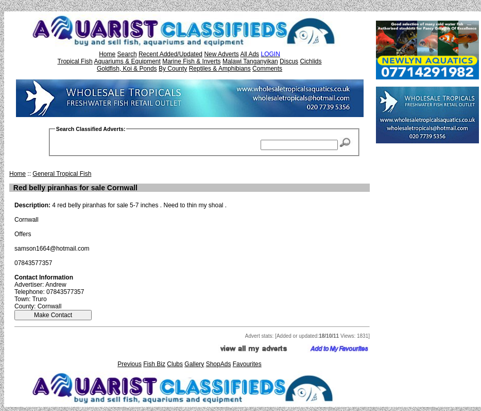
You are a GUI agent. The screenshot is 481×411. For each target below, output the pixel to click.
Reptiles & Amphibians (220, 68)
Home (107, 54)
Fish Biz (154, 364)
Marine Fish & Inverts (191, 61)
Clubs (175, 364)
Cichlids (310, 61)
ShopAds (218, 364)
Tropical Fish (75, 61)
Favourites (247, 364)
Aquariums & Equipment (127, 61)
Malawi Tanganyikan (250, 61)
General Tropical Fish (61, 173)
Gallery (194, 364)
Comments (267, 68)
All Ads (249, 54)
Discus (289, 61)
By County (173, 68)
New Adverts (221, 54)
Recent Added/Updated (170, 54)
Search (127, 54)
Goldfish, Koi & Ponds (127, 68)
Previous (129, 364)
